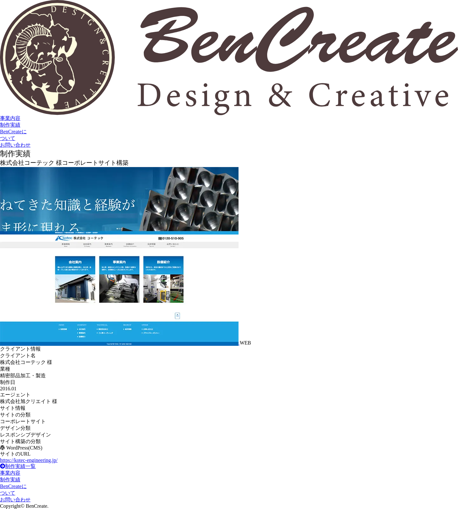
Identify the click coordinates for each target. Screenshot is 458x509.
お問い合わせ (15, 145)
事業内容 (10, 118)
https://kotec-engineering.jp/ (29, 460)
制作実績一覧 (18, 466)
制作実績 (10, 125)
